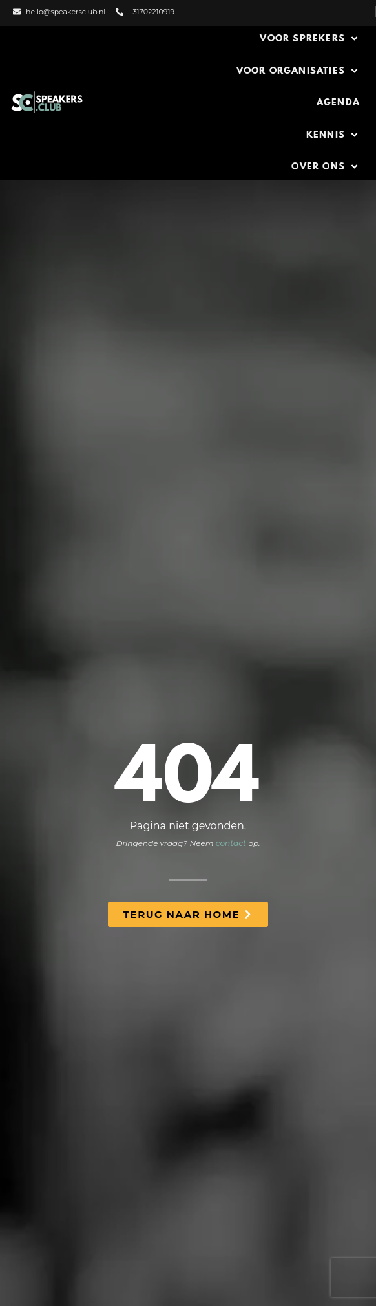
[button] (309, 38)
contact (231, 843)
